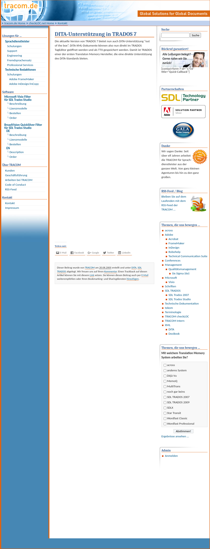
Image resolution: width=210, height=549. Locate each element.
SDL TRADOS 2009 (178, 402)
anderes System (177, 370)
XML (167, 325)
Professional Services (20, 65)
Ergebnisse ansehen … (175, 436)
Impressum (12, 208)
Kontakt (62, 23)
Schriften (170, 286)
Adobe (169, 234)
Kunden (10, 170)
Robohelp (174, 252)
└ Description (15, 152)
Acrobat (173, 239)
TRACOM (90, 267)
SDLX (170, 407)
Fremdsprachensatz (19, 60)
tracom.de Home (14, 23)
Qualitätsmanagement (182, 269)
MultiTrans (173, 386)
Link (92, 275)
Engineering (14, 55)
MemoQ (172, 381)
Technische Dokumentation (182, 303)
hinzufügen (133, 278)
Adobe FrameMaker (21, 79)
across (169, 230)
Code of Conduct (15, 184)
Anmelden (171, 456)
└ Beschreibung (16, 104)
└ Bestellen (14, 113)
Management (173, 265)
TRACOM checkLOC (177, 316)
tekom (169, 308)
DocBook (174, 333)
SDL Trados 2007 (179, 295)
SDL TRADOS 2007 (178, 397)
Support (12, 51)
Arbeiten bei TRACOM (18, 180)
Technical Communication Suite (188, 256)
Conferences (172, 260)
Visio (172, 282)
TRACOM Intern (174, 321)
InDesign (174, 247)
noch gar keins (176, 391)
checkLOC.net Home (41, 23)
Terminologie (173, 312)
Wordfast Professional (180, 423)
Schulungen (14, 46)
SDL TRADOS (172, 290)
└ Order (12, 118)
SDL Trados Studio (180, 299)
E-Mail (145, 275)
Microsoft (171, 278)
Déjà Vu (172, 375)
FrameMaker (176, 243)
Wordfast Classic (177, 418)
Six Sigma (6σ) (180, 273)
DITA (171, 329)
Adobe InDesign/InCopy (24, 84)
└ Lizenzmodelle (17, 108)
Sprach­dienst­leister (17, 41)
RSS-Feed (11, 189)
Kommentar (110, 271)
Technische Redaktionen (20, 70)
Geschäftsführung (16, 175)
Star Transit (174, 413)
